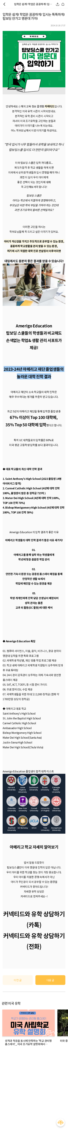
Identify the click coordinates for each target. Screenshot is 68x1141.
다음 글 (50, 980)
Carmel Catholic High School (19, 723)
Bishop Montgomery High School (22, 733)
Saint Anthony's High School (19, 713)
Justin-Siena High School (17, 742)
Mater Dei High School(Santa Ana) (22, 737)
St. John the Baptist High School (22, 718)
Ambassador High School (17, 728)
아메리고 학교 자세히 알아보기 (34, 847)
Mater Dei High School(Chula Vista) (23, 747)
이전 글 (18, 980)
